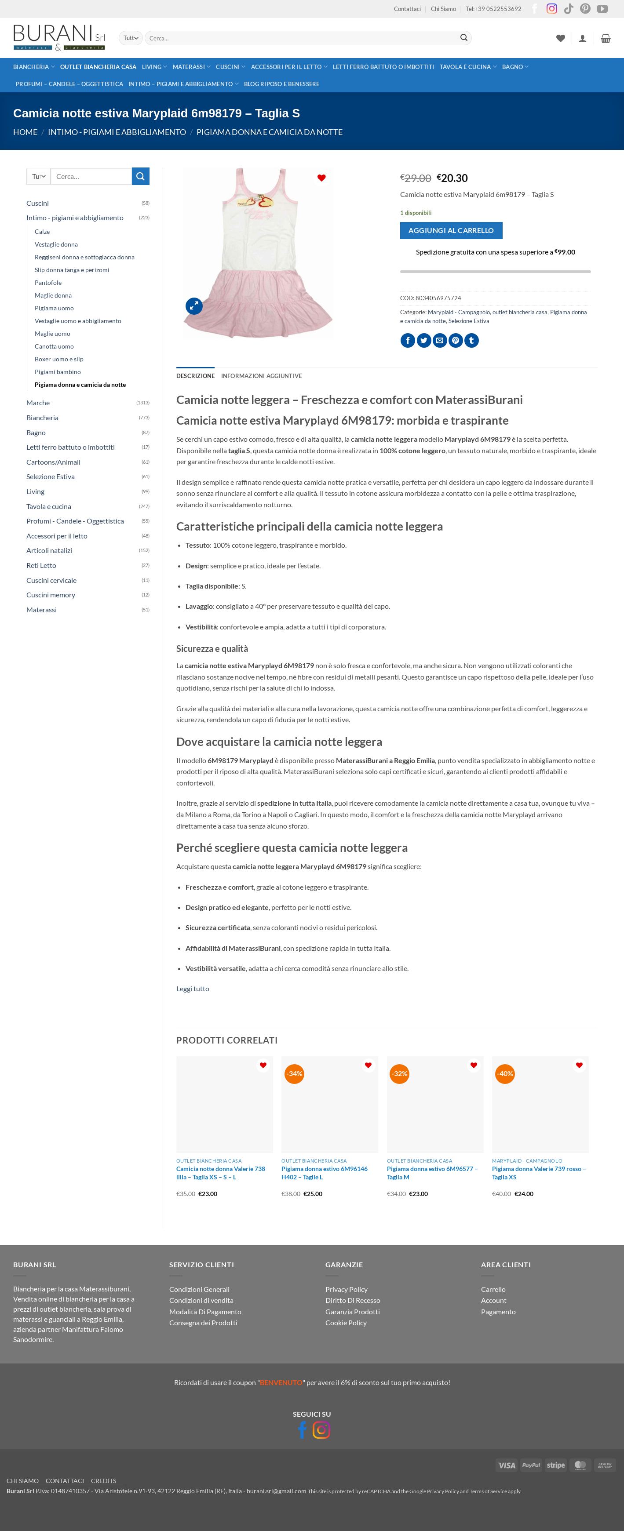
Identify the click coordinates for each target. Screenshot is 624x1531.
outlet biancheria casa (98, 66)
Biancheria (34, 66)
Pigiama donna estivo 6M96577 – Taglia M (432, 1173)
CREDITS (103, 1480)
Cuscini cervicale (51, 580)
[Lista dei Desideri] (560, 38)
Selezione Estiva (50, 476)
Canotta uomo (54, 346)
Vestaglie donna (56, 244)
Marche (38, 402)
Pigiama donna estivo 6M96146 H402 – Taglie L (324, 1173)
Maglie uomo (52, 333)
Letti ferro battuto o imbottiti (383, 66)
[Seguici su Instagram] (552, 9)
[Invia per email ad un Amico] (440, 340)
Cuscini (230, 66)
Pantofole (48, 282)
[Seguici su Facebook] (534, 9)
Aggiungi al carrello (451, 230)
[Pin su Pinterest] (456, 340)
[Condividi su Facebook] (408, 340)
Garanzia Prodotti (352, 1311)
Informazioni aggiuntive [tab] (261, 375)
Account (494, 1300)
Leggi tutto (192, 988)
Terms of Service (488, 1491)
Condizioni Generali (199, 1289)
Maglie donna (53, 295)
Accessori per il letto (289, 66)
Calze (42, 231)
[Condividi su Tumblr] (471, 340)
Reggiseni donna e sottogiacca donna (85, 257)
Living (155, 66)
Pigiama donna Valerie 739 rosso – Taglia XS (539, 1173)
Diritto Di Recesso (352, 1300)
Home (25, 132)
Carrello (493, 1289)
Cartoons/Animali (53, 462)
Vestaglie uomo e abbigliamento (78, 320)
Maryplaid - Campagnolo (459, 312)
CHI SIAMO (23, 1480)
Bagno (515, 66)
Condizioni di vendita (201, 1300)
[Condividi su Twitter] (424, 340)
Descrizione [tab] (195, 375)
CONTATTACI (65, 1480)
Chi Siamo (443, 8)
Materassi (192, 66)
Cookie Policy (346, 1322)
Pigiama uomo (54, 308)
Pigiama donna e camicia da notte (270, 132)
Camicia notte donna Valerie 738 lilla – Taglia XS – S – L (220, 1173)
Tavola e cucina (468, 66)
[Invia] (463, 38)
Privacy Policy (346, 1289)
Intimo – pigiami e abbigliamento (183, 84)
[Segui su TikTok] (568, 9)
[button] (582, 38)
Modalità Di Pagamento (205, 1311)
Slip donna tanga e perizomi (72, 269)
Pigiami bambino (58, 371)
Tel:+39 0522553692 (494, 8)
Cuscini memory (50, 594)
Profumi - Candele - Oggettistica (75, 520)
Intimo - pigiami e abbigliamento (117, 132)
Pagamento (498, 1311)
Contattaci (407, 8)
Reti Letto (41, 565)
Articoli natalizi (49, 550)
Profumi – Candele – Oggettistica (69, 83)
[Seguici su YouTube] (602, 9)
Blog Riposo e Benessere (282, 83)
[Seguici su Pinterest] (585, 9)
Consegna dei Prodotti (203, 1322)
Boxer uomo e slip (59, 359)
